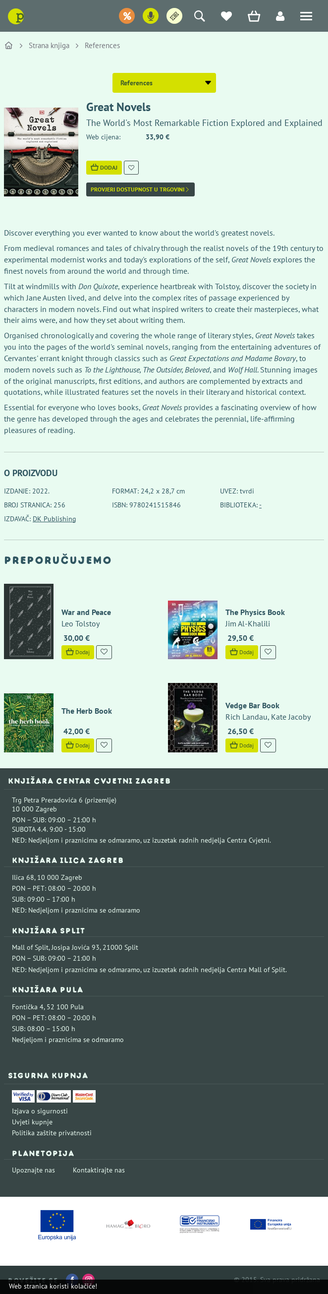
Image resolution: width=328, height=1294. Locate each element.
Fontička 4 (28, 1006)
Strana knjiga (49, 45)
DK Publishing (54, 518)
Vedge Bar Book (252, 705)
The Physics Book (255, 612)
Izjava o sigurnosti (40, 1111)
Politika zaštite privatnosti (52, 1132)
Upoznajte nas (33, 1170)
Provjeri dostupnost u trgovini (140, 189)
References (102, 45)
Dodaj (104, 167)
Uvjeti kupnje (32, 1121)
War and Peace (86, 612)
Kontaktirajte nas (99, 1170)
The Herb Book (86, 711)
